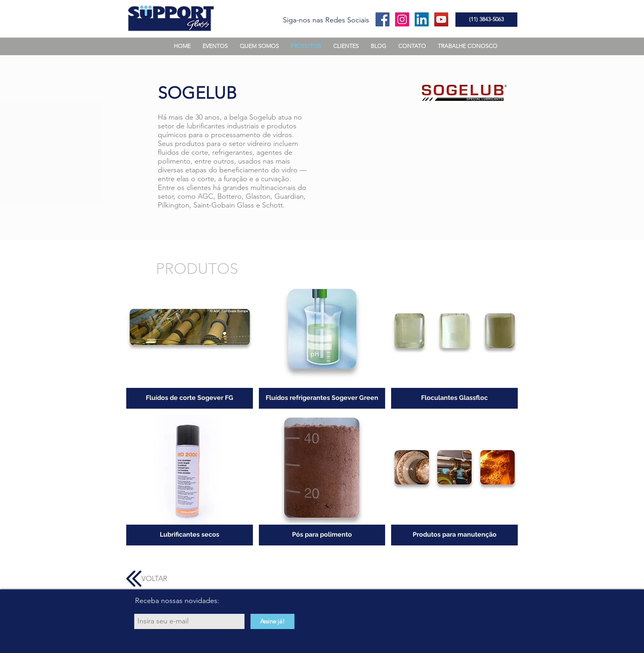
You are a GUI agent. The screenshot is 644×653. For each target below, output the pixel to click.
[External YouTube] (412, 163)
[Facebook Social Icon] (383, 19)
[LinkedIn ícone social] (422, 19)
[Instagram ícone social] (402, 19)
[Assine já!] (272, 621)
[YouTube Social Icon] (441, 19)
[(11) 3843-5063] (486, 19)
